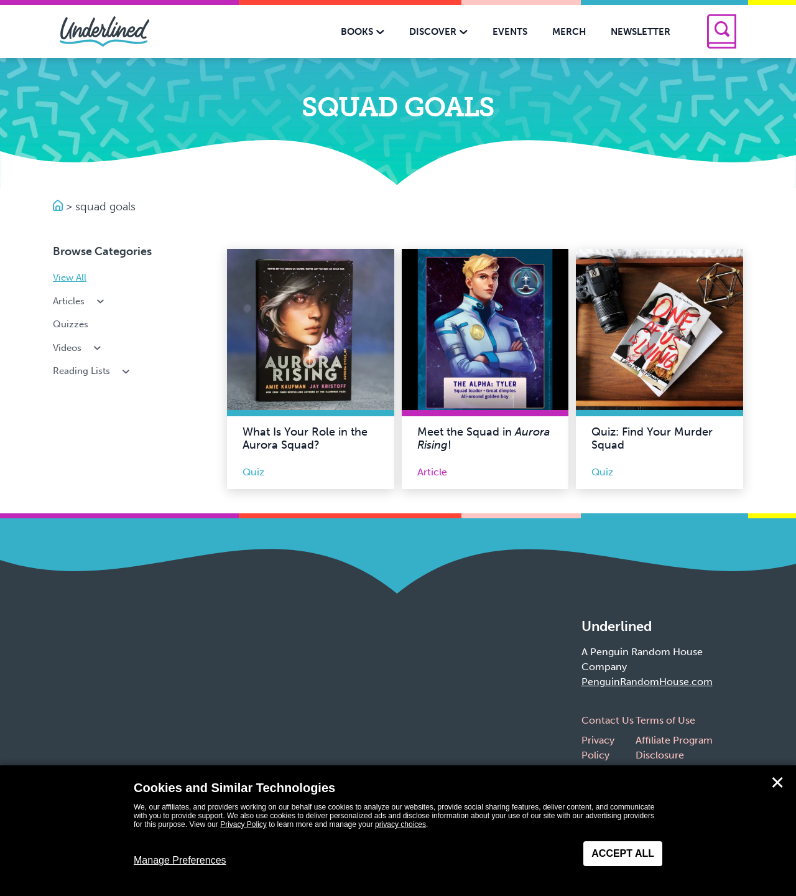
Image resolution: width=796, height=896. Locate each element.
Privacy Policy (243, 824)
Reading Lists (92, 370)
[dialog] (398, 830)
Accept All (622, 853)
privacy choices (400, 824)
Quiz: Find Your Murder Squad (652, 438)
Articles (79, 301)
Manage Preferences (180, 860)
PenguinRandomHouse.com (647, 682)
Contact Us (607, 720)
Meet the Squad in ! (483, 438)
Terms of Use (665, 720)
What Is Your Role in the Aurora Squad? (305, 438)
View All (69, 277)
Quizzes (70, 324)
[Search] (721, 31)
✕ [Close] (777, 783)
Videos (78, 347)
